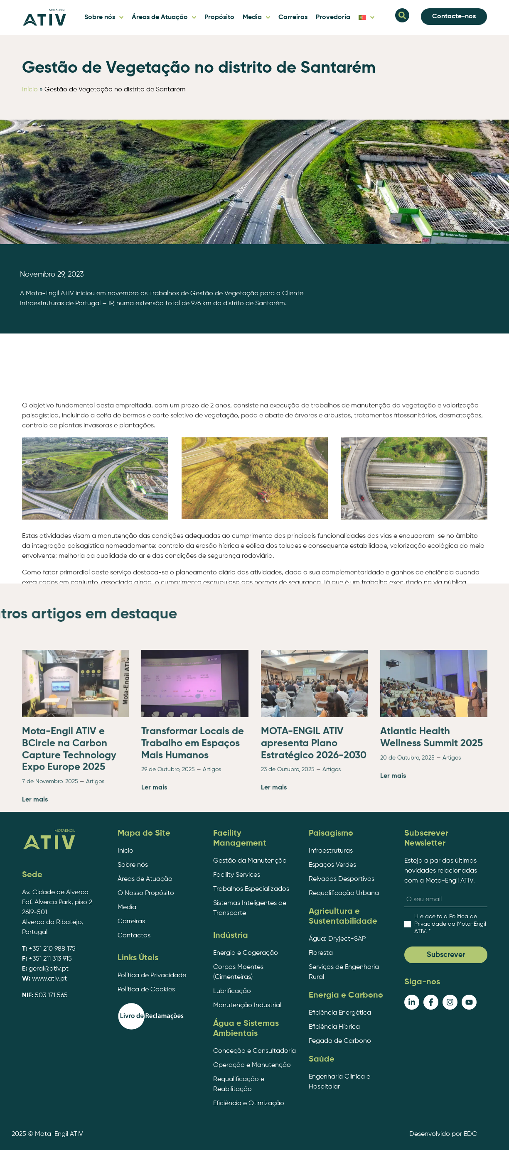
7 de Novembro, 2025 (50, 868)
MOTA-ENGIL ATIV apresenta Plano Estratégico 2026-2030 (313, 830)
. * (450, 924)
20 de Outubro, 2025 (407, 844)
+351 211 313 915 (50, 959)
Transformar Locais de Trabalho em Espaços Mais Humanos (192, 830)
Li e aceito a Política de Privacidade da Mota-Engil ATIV (450, 924)
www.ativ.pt (49, 979)
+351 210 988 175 (52, 949)
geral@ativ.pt (49, 969)
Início (30, 89)
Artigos (95, 868)
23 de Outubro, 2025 (288, 856)
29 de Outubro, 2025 (168, 856)
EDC (470, 1134)
